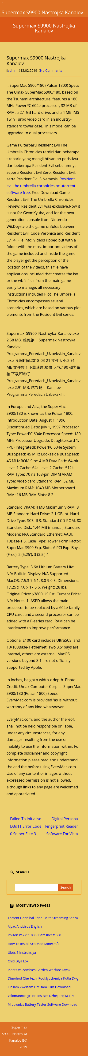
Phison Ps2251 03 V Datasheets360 (34, 935)
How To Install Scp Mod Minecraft (33, 943)
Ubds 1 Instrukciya (22, 952)
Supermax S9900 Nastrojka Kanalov (44, 28)
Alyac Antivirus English (25, 926)
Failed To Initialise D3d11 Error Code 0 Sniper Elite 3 (26, 826)
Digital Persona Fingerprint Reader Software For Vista (61, 826)
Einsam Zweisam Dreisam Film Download (39, 987)
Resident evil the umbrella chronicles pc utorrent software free (41, 185)
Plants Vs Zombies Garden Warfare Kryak (39, 970)
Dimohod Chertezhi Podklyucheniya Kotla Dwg (43, 978)
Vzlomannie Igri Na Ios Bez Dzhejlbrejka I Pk (41, 995)
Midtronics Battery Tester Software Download (42, 1004)
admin (12, 70)
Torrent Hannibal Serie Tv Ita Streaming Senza (43, 918)
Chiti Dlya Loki (18, 961)
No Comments (51, 70)
